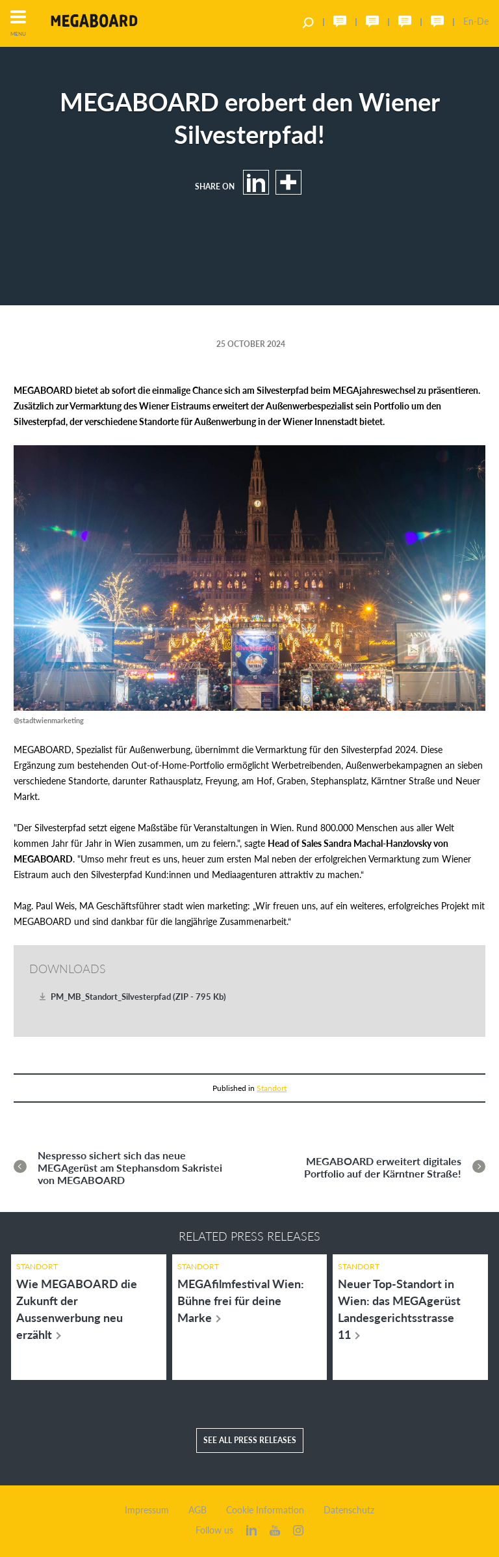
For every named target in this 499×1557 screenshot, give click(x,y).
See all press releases (249, 1440)
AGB (197, 1510)
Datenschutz (349, 1510)
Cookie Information (265, 1510)
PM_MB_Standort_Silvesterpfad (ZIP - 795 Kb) (138, 996)
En (468, 21)
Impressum (147, 1510)
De (483, 21)
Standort (272, 1088)
